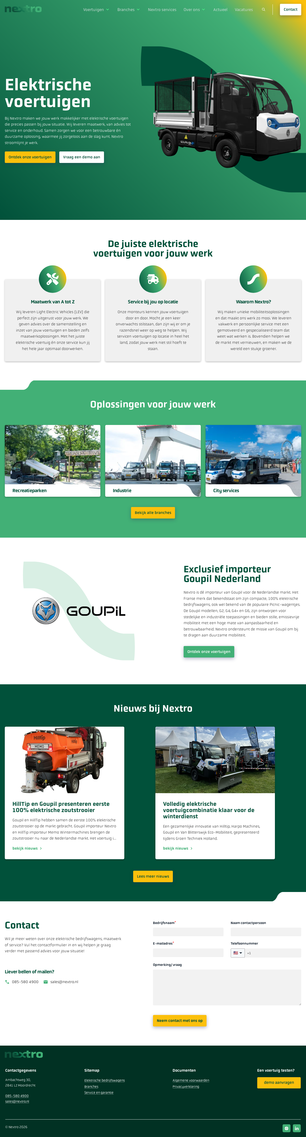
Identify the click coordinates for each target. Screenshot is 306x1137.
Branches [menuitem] (131, 9)
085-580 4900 (25, 982)
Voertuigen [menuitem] (100, 9)
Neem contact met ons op (180, 1020)
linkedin (297, 1128)
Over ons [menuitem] (194, 9)
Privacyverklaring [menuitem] (186, 1086)
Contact (290, 9)
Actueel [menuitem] (222, 9)
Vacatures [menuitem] (244, 9)
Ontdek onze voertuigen (30, 157)
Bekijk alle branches (153, 512)
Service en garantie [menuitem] (99, 1092)
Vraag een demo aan (81, 157)
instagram (286, 1128)
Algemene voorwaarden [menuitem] (191, 1080)
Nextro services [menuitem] (166, 9)
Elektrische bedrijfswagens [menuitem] (104, 1080)
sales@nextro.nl (64, 982)
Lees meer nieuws (153, 876)
